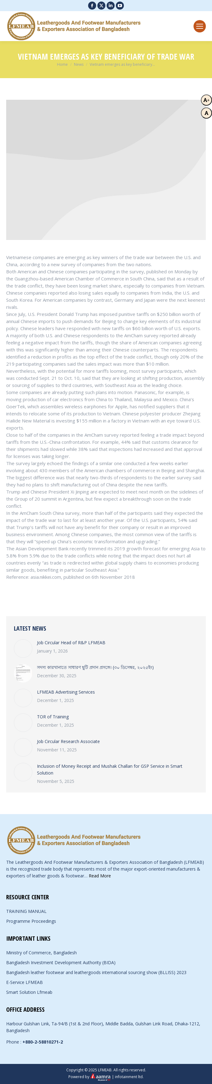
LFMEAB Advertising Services (66, 692)
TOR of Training (53, 717)
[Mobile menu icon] (200, 26)
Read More (100, 876)
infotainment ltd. (129, 1076)
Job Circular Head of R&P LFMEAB (71, 642)
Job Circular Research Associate (68, 741)
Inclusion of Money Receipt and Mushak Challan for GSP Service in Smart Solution (109, 769)
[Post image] (23, 648)
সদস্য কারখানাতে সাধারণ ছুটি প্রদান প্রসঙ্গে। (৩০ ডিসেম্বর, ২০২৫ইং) (95, 667)
